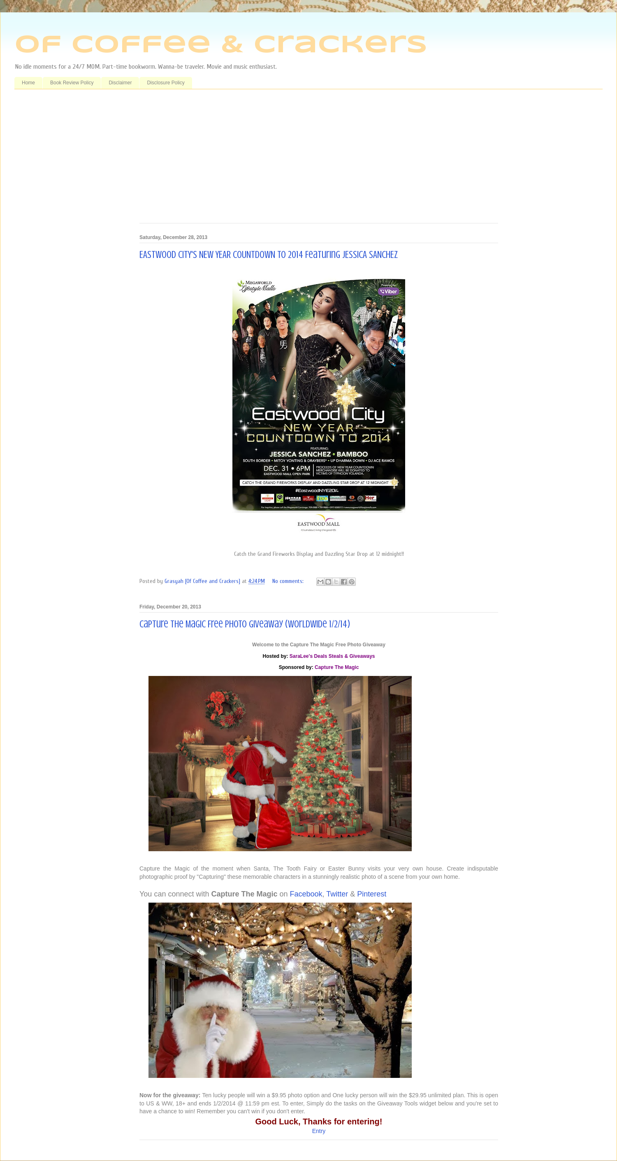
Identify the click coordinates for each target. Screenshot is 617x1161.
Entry (319, 1131)
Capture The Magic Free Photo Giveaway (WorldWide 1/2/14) (244, 624)
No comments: (288, 581)
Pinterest (371, 894)
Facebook (306, 894)
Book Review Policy (71, 83)
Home (28, 83)
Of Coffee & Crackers (220, 45)
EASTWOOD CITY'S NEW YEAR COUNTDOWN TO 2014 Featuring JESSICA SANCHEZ (268, 254)
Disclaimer (120, 83)
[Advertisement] (318, 159)
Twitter (337, 894)
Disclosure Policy (165, 83)
